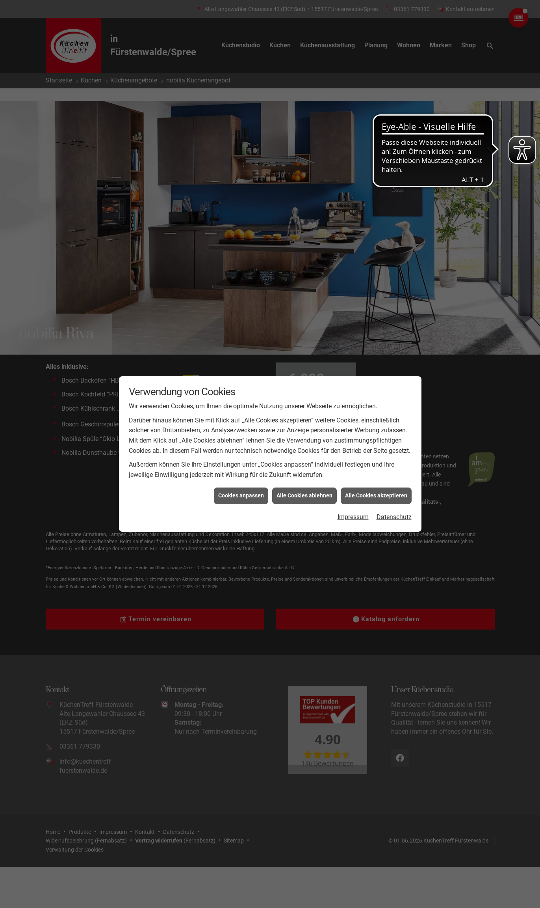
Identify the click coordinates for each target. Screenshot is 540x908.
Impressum (353, 517)
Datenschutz (394, 517)
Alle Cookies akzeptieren (376, 495)
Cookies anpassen (241, 495)
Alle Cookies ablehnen (304, 495)
